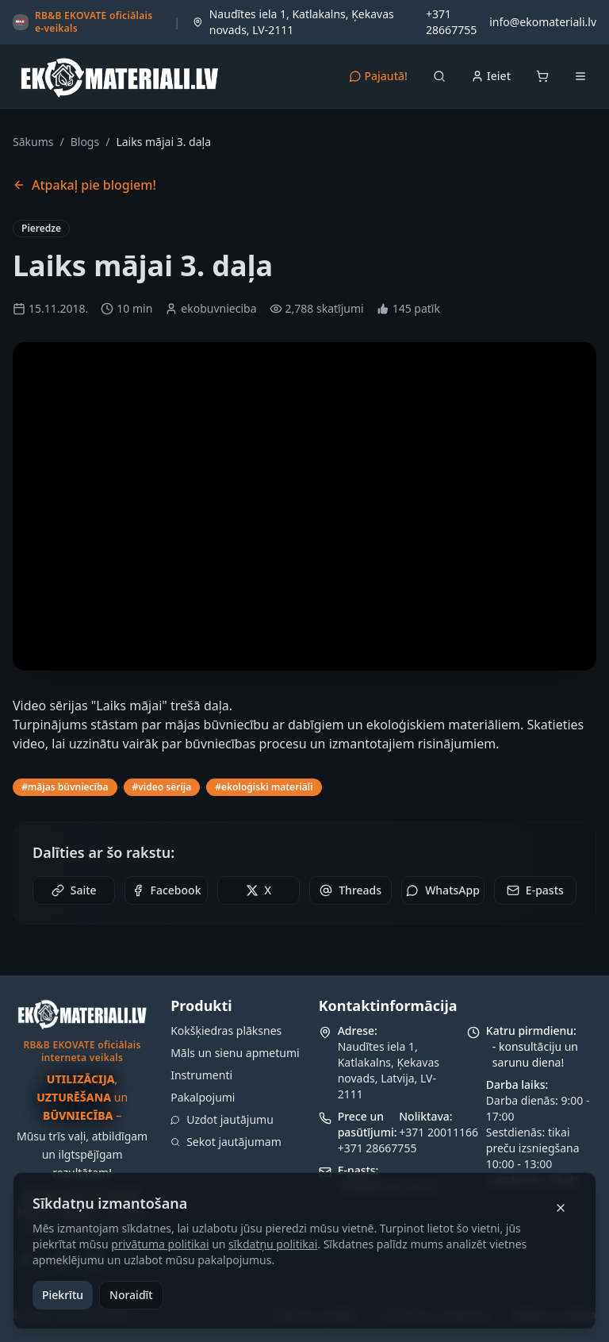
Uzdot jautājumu (222, 1119)
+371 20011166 (438, 1132)
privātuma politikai (160, 1244)
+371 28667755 (451, 21)
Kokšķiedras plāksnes (226, 1030)
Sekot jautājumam (226, 1141)
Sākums (33, 141)
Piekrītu (62, 1294)
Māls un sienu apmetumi (234, 1052)
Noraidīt (131, 1294)
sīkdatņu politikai (272, 1244)
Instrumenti (201, 1074)
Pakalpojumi (202, 1097)
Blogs (85, 141)
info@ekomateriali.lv (542, 21)
